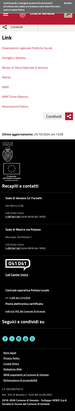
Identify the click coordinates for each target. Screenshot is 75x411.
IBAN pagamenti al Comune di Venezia (26, 375)
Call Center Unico (16, 274)
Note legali (9, 353)
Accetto (68, 3)
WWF (5, 87)
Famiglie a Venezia (13, 58)
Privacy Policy (11, 358)
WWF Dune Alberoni (15, 96)
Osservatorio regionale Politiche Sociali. (27, 48)
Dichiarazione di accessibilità (20, 380)
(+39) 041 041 (13, 217)
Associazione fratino (15, 106)
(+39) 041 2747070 (19, 298)
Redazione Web (12, 369)
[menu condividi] (5, 27)
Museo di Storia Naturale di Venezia (25, 67)
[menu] (5, 13)
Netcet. (6, 77)
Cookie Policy (17, 9)
